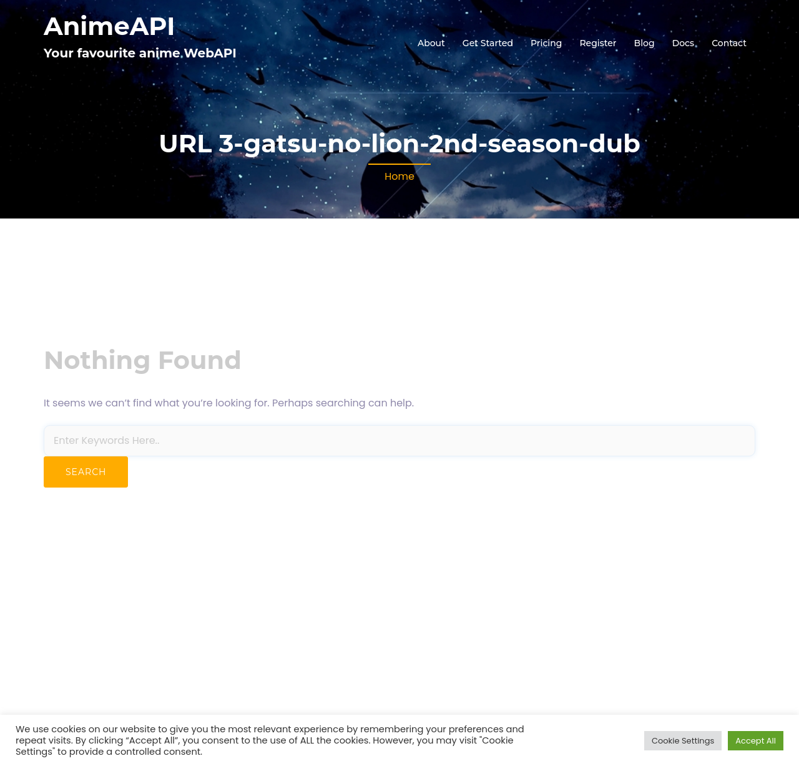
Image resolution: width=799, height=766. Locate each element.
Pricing (546, 43)
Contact (729, 43)
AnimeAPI (109, 26)
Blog (644, 43)
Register (597, 43)
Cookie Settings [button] (683, 741)
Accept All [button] (755, 741)
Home (399, 176)
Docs (683, 43)
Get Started (488, 43)
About (431, 43)
